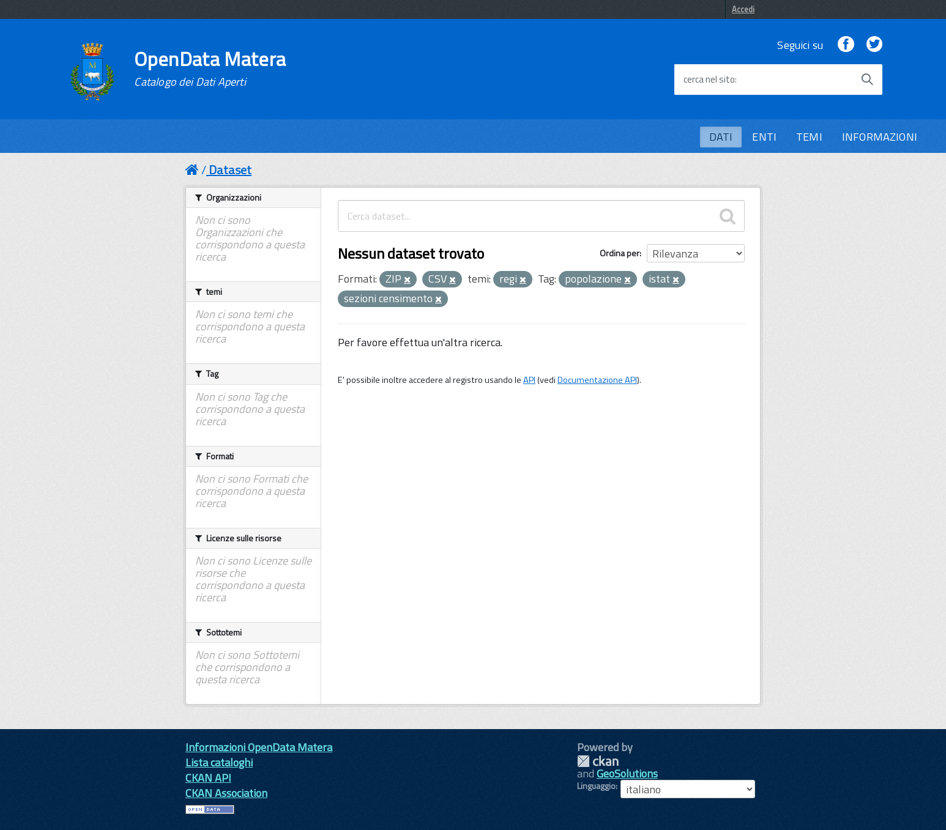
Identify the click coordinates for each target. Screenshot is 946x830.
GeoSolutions (627, 773)
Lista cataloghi (219, 762)
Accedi (743, 9)
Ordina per (619, 252)
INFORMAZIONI (879, 136)
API (529, 380)
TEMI (809, 136)
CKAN (598, 761)
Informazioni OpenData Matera (258, 747)
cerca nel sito (709, 79)
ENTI (764, 136)
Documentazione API (597, 380)
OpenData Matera (210, 68)
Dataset (230, 169)
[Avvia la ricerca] (867, 79)
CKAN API (208, 777)
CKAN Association (226, 793)
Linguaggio (596, 786)
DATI (721, 136)
